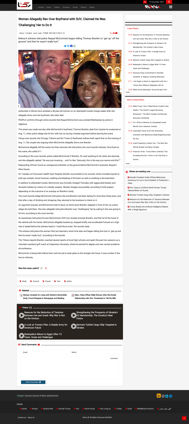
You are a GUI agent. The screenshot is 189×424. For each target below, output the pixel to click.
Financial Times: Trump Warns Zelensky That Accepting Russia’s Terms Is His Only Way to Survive (150, 156)
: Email (24, 352)
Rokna (86, 417)
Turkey (117, 409)
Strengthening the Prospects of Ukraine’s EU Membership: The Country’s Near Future (97, 315)
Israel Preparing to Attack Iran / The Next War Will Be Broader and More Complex (150, 145)
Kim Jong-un (104, 409)
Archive (41, 7)
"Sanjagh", (20, 396)
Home (49, 7)
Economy (66, 7)
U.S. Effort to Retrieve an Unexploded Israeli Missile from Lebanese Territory (149, 124)
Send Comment (33, 382)
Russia (33, 409)
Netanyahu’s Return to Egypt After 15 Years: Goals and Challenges (43, 336)
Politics (57, 7)
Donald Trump (63, 409)
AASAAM (108, 417)
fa (145, 2)
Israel (128, 409)
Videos (91, 7)
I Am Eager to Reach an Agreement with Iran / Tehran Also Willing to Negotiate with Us (150, 83)
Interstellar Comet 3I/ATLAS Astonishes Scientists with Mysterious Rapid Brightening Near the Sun (152, 135)
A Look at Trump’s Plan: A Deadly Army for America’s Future (45, 326)
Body (23, 281)
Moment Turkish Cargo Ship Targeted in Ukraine (96, 326)
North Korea (88, 409)
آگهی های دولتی (163, 409)
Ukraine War (46, 409)
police (68, 281)
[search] (169, 2)
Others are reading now (139, 171)
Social (74, 7)
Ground (34, 281)
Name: (74, 352)
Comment (114, 358)
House (47, 281)
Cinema (83, 7)
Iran (76, 409)
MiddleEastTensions (144, 409)
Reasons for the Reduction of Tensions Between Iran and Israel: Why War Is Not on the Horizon (44, 315)
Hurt (57, 281)
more (128, 92)
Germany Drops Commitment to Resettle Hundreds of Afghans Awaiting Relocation (148, 75)
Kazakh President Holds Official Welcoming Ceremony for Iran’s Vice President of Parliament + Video (148, 180)
